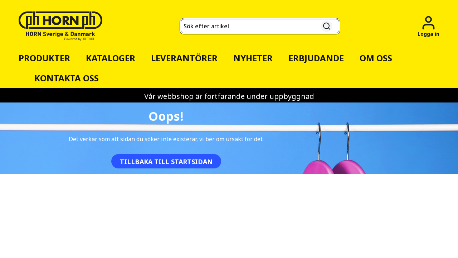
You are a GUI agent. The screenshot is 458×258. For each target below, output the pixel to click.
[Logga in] (428, 26)
